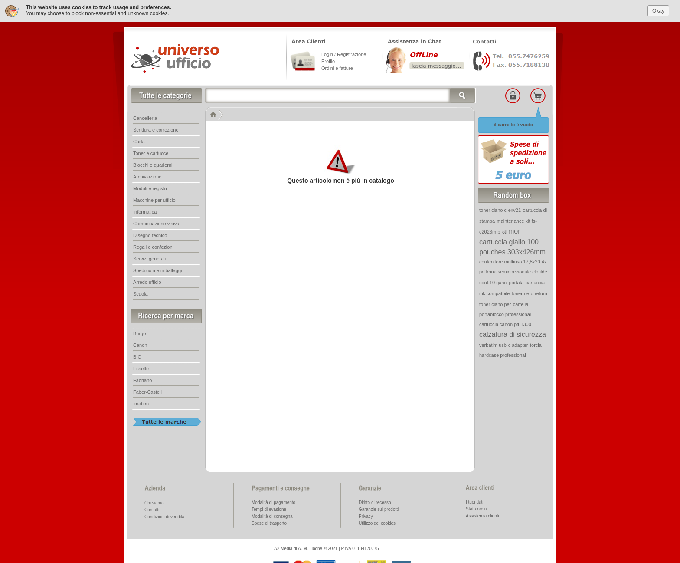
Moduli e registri (150, 187)
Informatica (145, 211)
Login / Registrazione (343, 53)
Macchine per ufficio (154, 199)
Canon (140, 344)
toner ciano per (495, 303)
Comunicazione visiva (156, 222)
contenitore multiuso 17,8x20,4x (512, 260)
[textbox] (340, 94)
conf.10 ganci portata (501, 281)
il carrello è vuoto (513, 123)
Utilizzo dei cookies (377, 522)
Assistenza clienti (482, 515)
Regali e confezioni (153, 246)
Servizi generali (149, 257)
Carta (139, 140)
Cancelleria (145, 117)
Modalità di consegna (272, 515)
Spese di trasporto (269, 522)
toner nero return (529, 292)
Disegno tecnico (150, 234)
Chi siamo (153, 502)
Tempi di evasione (269, 508)
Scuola (140, 293)
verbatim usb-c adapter (503, 344)
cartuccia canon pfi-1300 (505, 323)
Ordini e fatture (337, 67)
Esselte (141, 367)
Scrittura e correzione (156, 129)
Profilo (328, 60)
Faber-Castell (147, 391)
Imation (141, 402)
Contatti (151, 509)
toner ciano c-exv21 (500, 209)
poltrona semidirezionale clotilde (513, 270)
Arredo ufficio (147, 281)
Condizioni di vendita (164, 516)
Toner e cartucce (150, 152)
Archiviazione (147, 175)
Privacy (366, 515)
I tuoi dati (475, 501)
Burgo (139, 332)
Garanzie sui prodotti (379, 508)
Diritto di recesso (375, 501)
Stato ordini (477, 508)
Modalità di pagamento (273, 501)
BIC (137, 356)
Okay (658, 10)
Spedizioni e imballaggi (157, 269)
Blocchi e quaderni (153, 164)
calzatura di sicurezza (512, 333)
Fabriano (142, 379)
